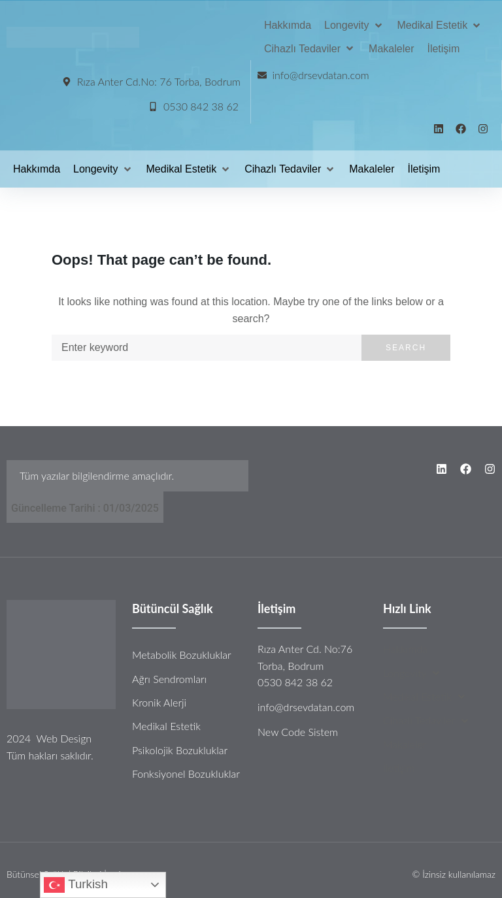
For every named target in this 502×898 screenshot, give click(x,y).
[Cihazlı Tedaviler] (310, 49)
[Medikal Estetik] (440, 25)
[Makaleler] (391, 49)
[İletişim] (443, 49)
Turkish (75, 884)
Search (406, 347)
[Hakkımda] (288, 25)
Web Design (64, 738)
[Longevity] (354, 25)
